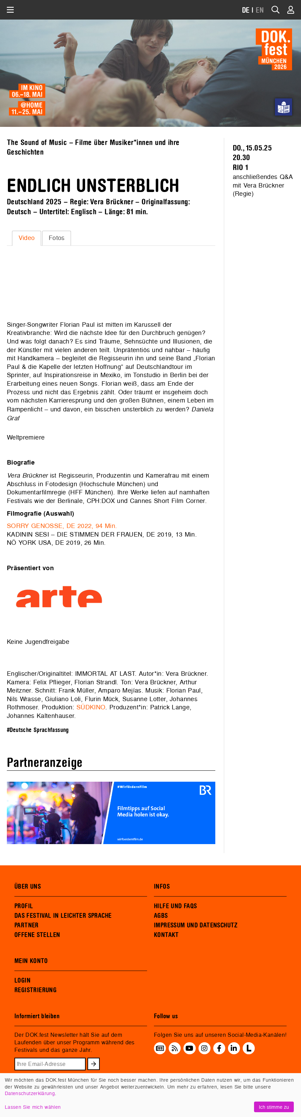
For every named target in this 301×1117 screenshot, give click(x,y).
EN (260, 10)
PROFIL (23, 906)
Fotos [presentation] (57, 237)
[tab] (26, 238)
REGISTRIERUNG (35, 990)
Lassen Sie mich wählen (33, 1107)
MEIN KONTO (31, 961)
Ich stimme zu (274, 1107)
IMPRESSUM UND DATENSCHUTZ (196, 925)
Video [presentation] (27, 237)
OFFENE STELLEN (37, 935)
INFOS (162, 886)
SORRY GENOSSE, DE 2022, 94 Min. (62, 525)
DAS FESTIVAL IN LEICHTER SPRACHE (62, 915)
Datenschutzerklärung (30, 1093)
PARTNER (26, 925)
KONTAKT (166, 935)
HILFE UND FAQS (175, 906)
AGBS (161, 915)
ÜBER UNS (27, 886)
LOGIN (22, 980)
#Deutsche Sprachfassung (38, 730)
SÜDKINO (90, 707)
